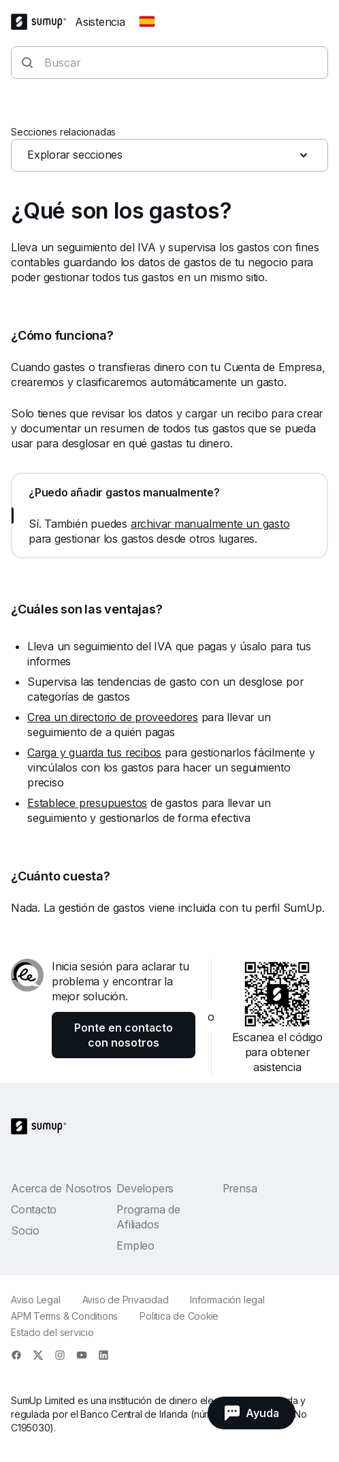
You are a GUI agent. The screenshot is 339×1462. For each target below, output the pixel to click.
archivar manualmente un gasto (210, 523)
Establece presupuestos (87, 803)
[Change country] (147, 21)
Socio (25, 1230)
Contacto (33, 1209)
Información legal (227, 1299)
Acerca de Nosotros (61, 1188)
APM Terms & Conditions (64, 1316)
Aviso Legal (36, 1299)
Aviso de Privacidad (125, 1299)
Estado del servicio (52, 1332)
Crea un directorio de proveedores (112, 717)
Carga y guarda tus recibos (94, 752)
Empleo (135, 1245)
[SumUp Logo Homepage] (43, 22)
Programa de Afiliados (148, 1217)
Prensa (240, 1188)
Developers (145, 1188)
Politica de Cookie (179, 1316)
